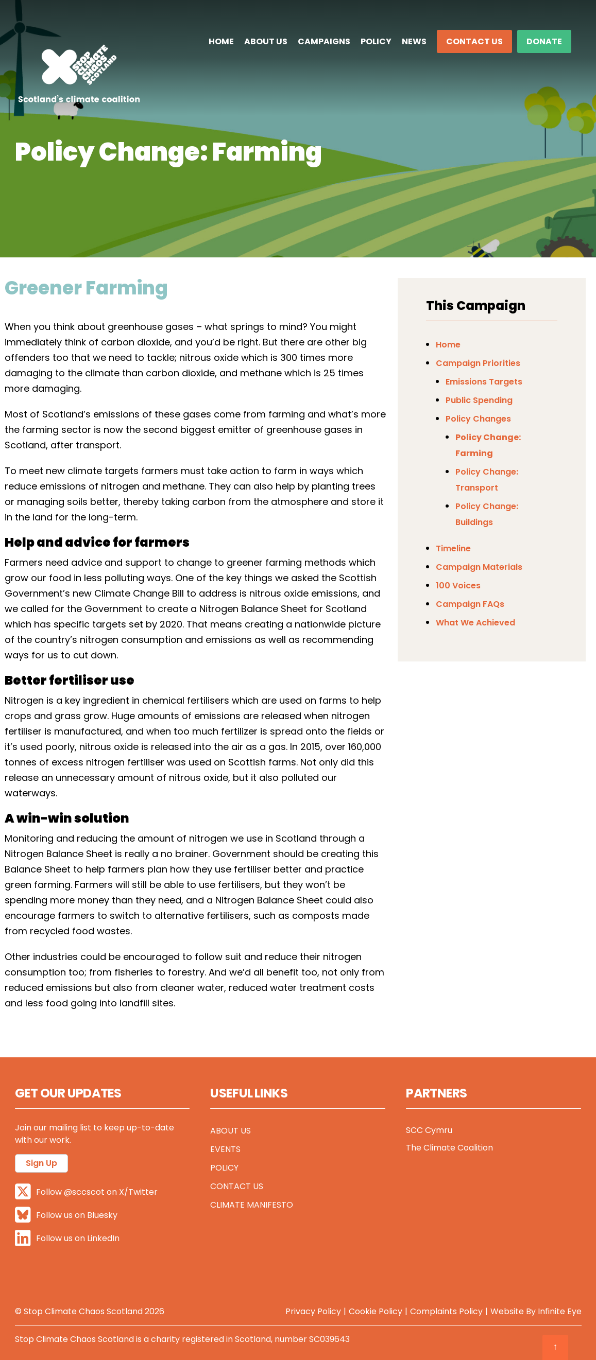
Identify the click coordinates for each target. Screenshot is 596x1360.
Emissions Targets (484, 382)
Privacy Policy (313, 1311)
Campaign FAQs (470, 604)
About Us (265, 41)
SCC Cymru (429, 1130)
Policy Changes (478, 419)
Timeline (453, 548)
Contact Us (474, 41)
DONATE (544, 41)
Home (221, 41)
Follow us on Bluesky (66, 1215)
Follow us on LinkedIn (67, 1238)
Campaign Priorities (478, 363)
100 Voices (458, 585)
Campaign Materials (479, 567)
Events (225, 1149)
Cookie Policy (375, 1311)
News (414, 41)
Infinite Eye (560, 1311)
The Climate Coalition (449, 1148)
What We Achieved (475, 623)
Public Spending (479, 400)
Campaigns (324, 41)
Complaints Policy (446, 1311)
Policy (376, 41)
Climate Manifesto (251, 1205)
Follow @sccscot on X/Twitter (86, 1192)
